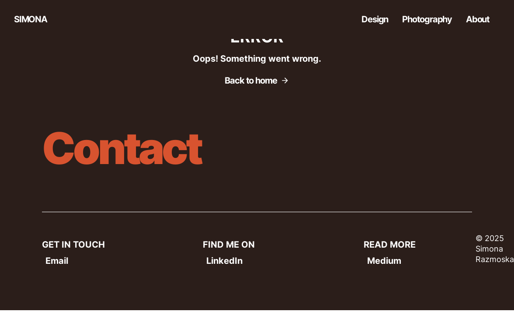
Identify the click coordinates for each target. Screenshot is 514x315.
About (478, 19)
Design (374, 19)
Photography (427, 19)
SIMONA (30, 19)
